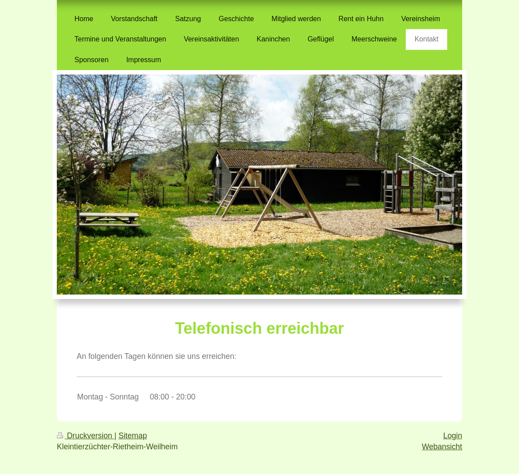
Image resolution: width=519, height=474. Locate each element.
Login (452, 435)
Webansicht (442, 446)
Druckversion (85, 435)
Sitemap (133, 435)
